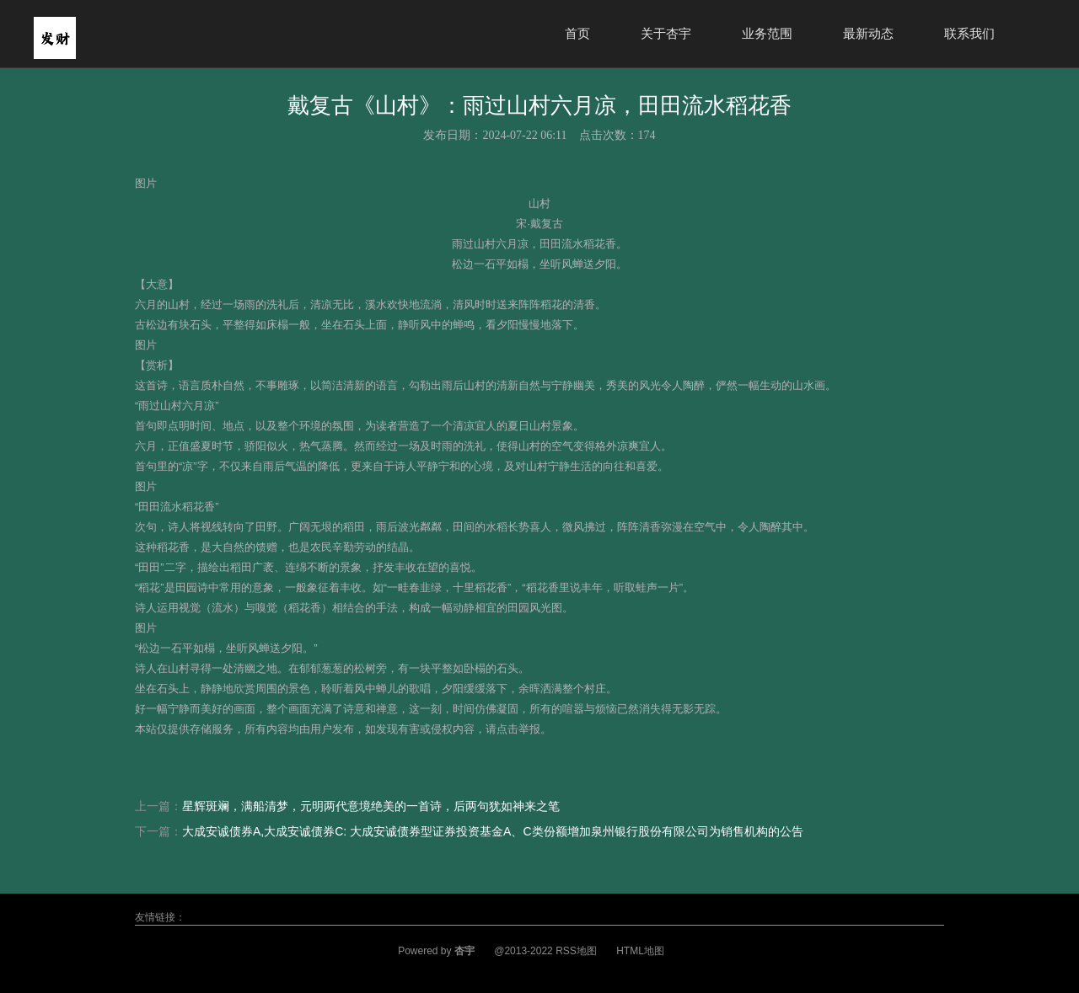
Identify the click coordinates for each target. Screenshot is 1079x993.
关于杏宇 (666, 33)
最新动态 (868, 33)
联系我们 (969, 33)
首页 (577, 33)
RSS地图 (576, 951)
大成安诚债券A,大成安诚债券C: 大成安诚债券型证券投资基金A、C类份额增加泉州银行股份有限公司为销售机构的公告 (492, 831)
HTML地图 (640, 951)
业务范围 (767, 33)
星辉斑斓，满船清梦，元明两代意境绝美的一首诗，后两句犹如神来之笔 (371, 806)
